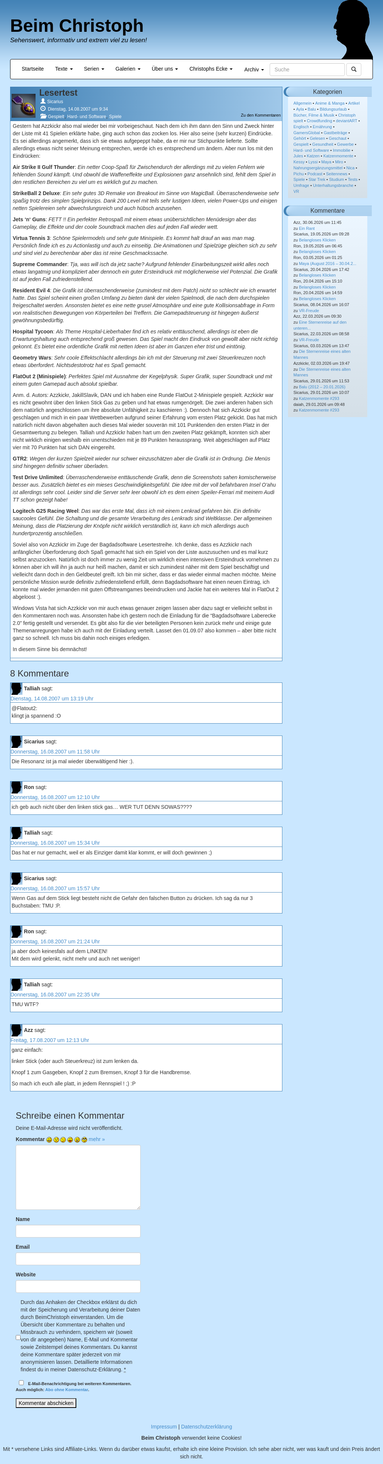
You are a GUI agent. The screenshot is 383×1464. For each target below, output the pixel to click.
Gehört (300, 138)
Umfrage (301, 185)
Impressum (164, 1427)
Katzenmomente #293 (319, 398)
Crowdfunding (319, 120)
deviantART (346, 120)
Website (26, 1274)
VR (296, 191)
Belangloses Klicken (317, 240)
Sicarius (55, 101)
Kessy (299, 162)
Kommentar (30, 1139)
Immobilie (341, 150)
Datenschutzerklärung (206, 1427)
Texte (64, 69)
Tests (353, 179)
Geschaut (337, 138)
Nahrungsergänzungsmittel (318, 168)
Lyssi (313, 162)
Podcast (314, 174)
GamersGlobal (307, 132)
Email (23, 1247)
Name (23, 1219)
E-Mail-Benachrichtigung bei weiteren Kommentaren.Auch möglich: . (73, 1386)
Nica (350, 168)
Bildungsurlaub (333, 109)
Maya (326, 162)
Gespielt (56, 116)
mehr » (97, 1139)
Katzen (313, 156)
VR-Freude (309, 310)
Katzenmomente (338, 156)
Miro (339, 162)
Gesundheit (322, 144)
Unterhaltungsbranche (333, 185)
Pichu (299, 174)
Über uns (165, 69)
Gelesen (317, 138)
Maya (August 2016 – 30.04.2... (327, 263)
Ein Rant (307, 228)
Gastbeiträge (335, 132)
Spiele (115, 116)
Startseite (33, 69)
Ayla (300, 109)
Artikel (354, 103)
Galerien (128, 69)
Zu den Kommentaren (261, 115)
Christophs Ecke (211, 69)
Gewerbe (345, 144)
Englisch (301, 126)
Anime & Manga (329, 103)
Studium (336, 179)
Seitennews (336, 174)
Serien (94, 69)
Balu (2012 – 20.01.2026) (322, 387)
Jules (298, 156)
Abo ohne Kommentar (66, 1389)
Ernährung (322, 126)
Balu (312, 109)
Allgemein (303, 103)
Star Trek (317, 179)
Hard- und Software (86, 116)
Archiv (254, 70)
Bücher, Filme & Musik (314, 115)
